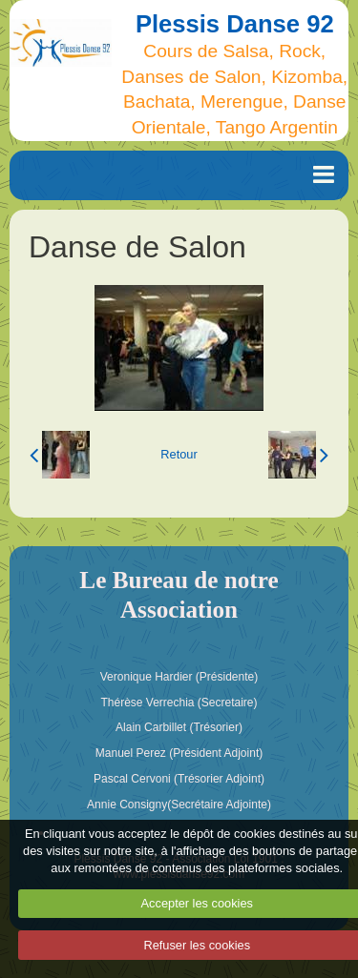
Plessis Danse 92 (235, 23)
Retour (178, 454)
